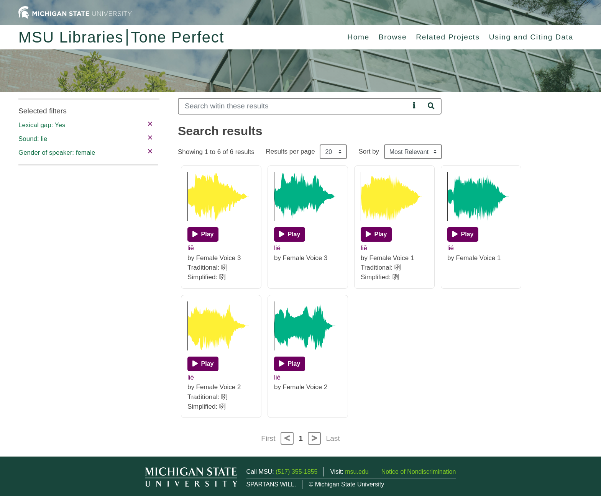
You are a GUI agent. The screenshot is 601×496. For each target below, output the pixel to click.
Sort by (368, 151)
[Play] (202, 234)
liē (190, 248)
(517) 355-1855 (296, 471)
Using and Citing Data (531, 37)
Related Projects (447, 37)
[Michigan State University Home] (75, 12)
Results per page (290, 151)
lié (277, 248)
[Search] (294, 106)
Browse (393, 37)
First (268, 438)
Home (358, 37)
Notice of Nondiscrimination (418, 471)
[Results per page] (333, 151)
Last (333, 438)
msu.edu (356, 471)
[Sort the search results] (413, 151)
